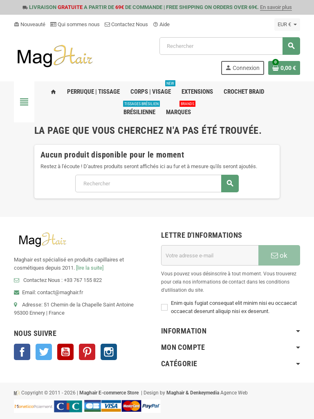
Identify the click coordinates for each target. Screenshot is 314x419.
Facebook (22, 352)
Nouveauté (29, 24)
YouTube (65, 352)
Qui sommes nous (75, 24)
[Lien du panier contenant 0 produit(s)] (284, 68)
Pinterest (87, 352)
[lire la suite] (89, 268)
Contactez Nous (126, 24)
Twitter (44, 352)
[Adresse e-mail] (209, 255)
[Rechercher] (229, 46)
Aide (161, 24)
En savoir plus (276, 7)
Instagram (109, 352)
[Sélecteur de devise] (287, 24)
